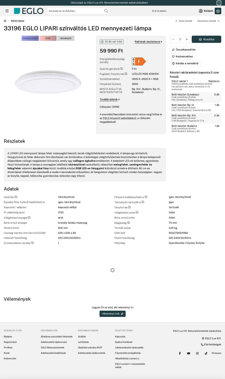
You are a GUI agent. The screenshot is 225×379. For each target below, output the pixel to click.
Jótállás (82, 336)
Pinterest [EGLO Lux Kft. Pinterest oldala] (216, 353)
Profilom (8, 347)
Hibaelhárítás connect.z (127, 358)
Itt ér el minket (159, 11)
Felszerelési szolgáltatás (128, 353)
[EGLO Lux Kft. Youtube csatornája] (188, 353)
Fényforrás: (122, 207)
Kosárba (206, 39)
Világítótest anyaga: (17, 217)
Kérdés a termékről (185, 63)
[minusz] (173, 39)
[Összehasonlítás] (184, 50)
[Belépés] (206, 11)
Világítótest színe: (126, 212)
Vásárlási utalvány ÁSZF (90, 347)
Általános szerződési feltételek (57, 336)
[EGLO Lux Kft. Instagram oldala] (197, 353)
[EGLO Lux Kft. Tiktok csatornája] (206, 353)
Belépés (8, 336)
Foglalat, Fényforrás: (114, 74)
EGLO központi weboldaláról (119, 118)
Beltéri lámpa (17, 21)
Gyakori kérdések (123, 342)
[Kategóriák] (7, 11)
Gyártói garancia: (111, 68)
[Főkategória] (5, 21)
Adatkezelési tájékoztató (54, 342)
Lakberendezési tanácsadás (129, 347)
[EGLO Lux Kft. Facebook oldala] (180, 353)
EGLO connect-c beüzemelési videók (130, 366)
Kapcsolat (120, 336)
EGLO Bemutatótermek (52, 347)
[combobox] (78, 11)
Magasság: (122, 222)
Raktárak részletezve (148, 41)
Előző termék (183, 21)
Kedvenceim (10, 358)
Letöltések (83, 342)
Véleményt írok (112, 313)
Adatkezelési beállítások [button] (53, 353)
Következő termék (209, 21)
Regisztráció (10, 342)
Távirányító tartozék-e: (129, 202)
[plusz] (187, 39)
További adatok (110, 99)
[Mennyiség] (180, 39)
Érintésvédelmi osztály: (19, 243)
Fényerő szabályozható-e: (131, 197)
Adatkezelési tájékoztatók (91, 353)
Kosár (7, 353)
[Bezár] (219, 3)
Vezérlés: (11, 197)
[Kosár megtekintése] (218, 11)
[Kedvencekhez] (182, 56)
